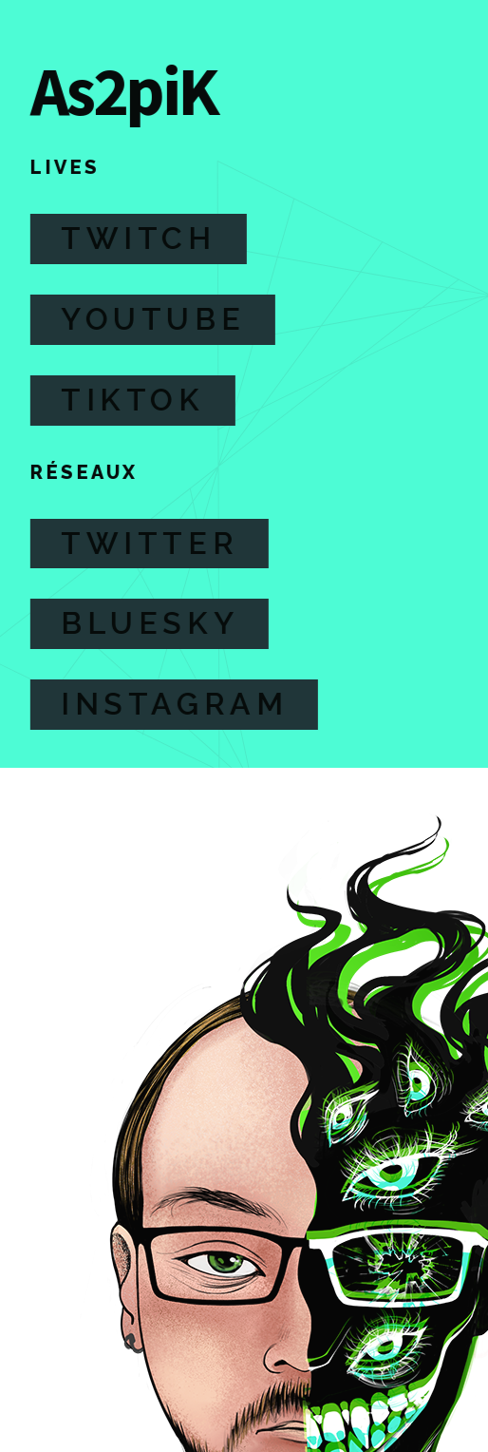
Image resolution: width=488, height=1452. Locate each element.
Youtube (152, 318)
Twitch (138, 238)
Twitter (148, 543)
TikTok (132, 399)
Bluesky (148, 622)
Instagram (173, 703)
